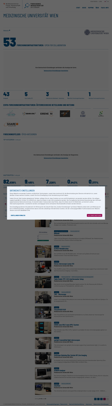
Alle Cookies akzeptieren (94, 215)
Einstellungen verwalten (18, 215)
